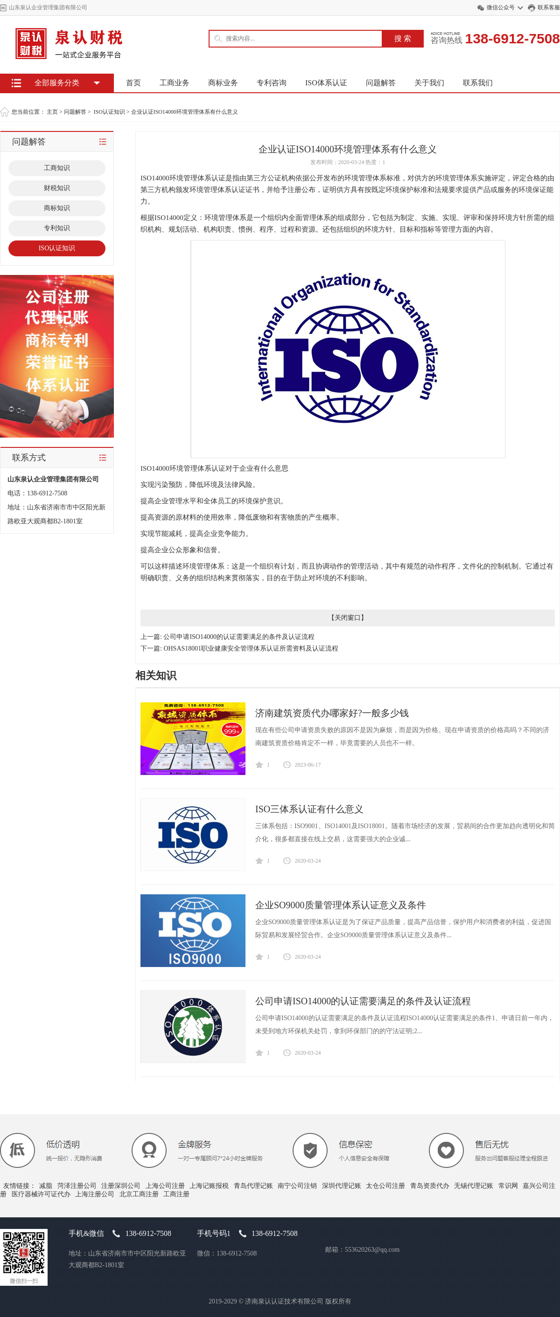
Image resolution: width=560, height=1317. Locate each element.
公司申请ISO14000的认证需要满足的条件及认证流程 (363, 1001)
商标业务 (223, 83)
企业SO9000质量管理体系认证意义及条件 (340, 905)
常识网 (508, 1185)
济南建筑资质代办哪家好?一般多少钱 (332, 713)
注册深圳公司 (120, 1185)
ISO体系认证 (326, 83)
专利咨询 (272, 83)
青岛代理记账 (253, 1185)
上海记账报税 (209, 1185)
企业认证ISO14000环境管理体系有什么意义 (184, 112)
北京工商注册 (139, 1194)
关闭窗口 (348, 617)
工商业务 (174, 83)
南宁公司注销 (297, 1185)
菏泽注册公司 (77, 1185)
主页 (52, 112)
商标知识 (57, 208)
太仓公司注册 (385, 1185)
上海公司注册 (165, 1185)
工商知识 (57, 168)
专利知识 (57, 228)
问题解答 (381, 83)
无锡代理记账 (473, 1185)
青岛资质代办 (429, 1185)
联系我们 (478, 83)
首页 (133, 83)
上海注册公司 (94, 1194)
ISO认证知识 (109, 112)
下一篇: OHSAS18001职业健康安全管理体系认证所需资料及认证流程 (239, 648)
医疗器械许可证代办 (41, 1194)
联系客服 (549, 7)
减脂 (45, 1185)
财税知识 (57, 188)
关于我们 (429, 83)
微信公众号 (501, 7)
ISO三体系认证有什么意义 (309, 809)
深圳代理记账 (341, 1185)
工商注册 (176, 1194)
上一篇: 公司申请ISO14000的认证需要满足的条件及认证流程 (227, 636)
